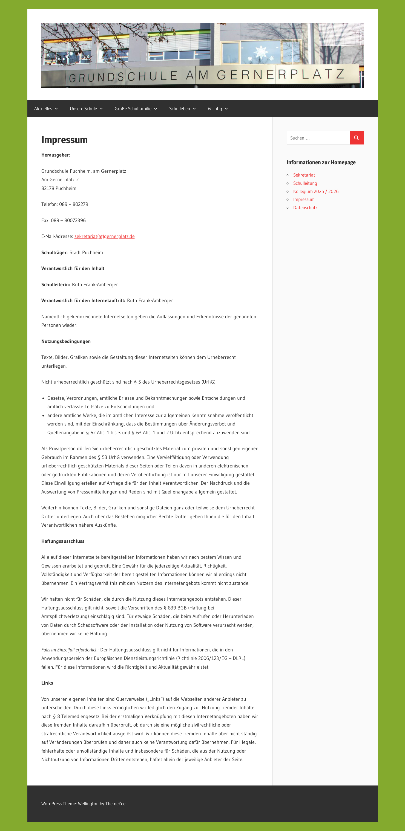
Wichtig (218, 108)
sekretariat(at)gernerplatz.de (104, 236)
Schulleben (182, 108)
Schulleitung (305, 183)
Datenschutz (305, 207)
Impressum (304, 199)
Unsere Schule (86, 108)
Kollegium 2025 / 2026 (316, 191)
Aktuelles (46, 108)
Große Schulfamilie (136, 108)
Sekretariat (304, 175)
